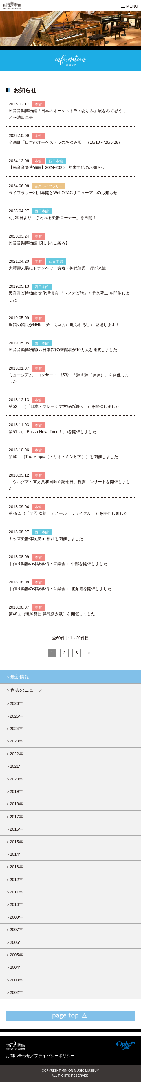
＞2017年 (14, 816)
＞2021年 (14, 766)
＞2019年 (14, 791)
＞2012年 (14, 879)
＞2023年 (14, 741)
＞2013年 (14, 866)
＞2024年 (14, 728)
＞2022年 (14, 753)
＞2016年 (14, 829)
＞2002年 (14, 992)
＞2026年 (14, 703)
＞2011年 (14, 892)
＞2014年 (14, 854)
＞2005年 (14, 955)
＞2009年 (14, 917)
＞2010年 (14, 904)
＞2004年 (14, 967)
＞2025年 (14, 716)
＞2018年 (14, 804)
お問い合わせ (18, 1055)
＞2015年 (14, 842)
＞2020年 (14, 779)
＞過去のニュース (24, 690)
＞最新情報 (17, 676)
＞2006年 (14, 942)
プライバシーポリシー (54, 1055)
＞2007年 (14, 929)
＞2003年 (14, 980)
